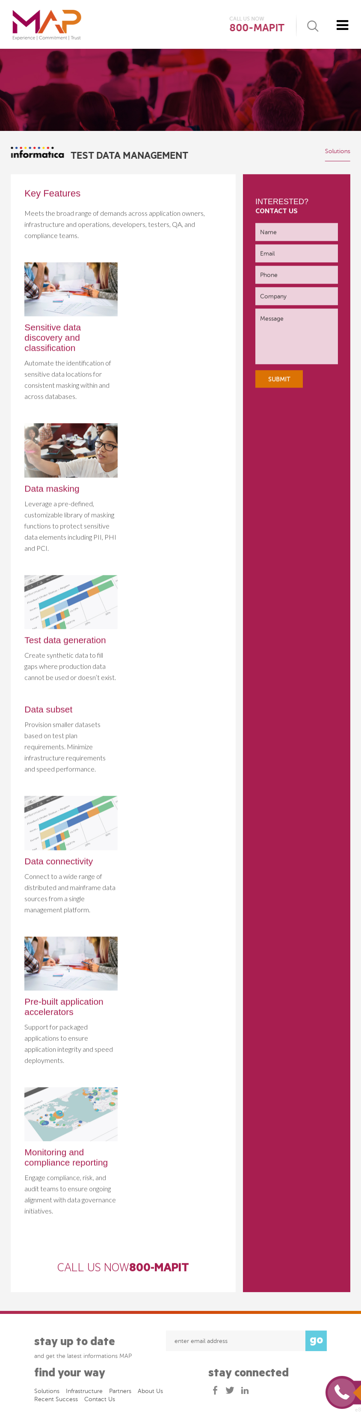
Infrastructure (84, 1393)
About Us (150, 1393)
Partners (120, 1393)
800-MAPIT (257, 28)
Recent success (56, 1401)
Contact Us (99, 1401)
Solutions (337, 151)
